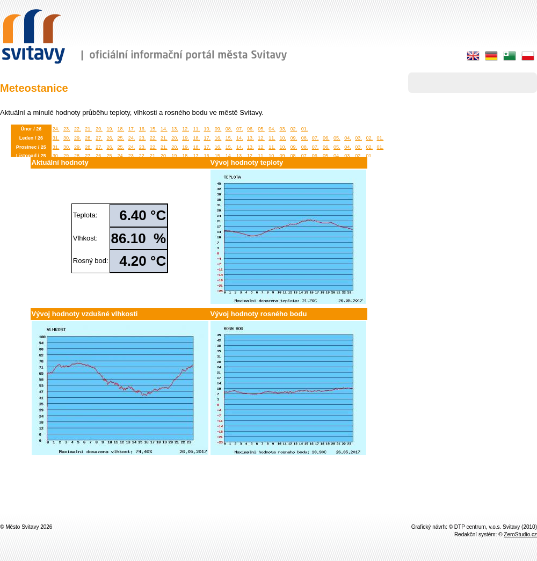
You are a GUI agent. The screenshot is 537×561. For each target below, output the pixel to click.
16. (142, 129)
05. (261, 129)
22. (77, 129)
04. (271, 129)
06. (250, 129)
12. (185, 129)
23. (66, 129)
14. (164, 129)
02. (294, 129)
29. (77, 138)
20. (99, 129)
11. (196, 129)
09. (218, 129)
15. (153, 129)
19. (109, 129)
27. (99, 138)
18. (121, 129)
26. (109, 138)
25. (121, 138)
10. (207, 129)
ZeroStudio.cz (520, 534)
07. (239, 129)
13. (174, 129)
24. (56, 129)
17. (131, 129)
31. (56, 138)
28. (88, 138)
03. (282, 129)
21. (88, 129)
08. (229, 129)
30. (66, 138)
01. (304, 129)
